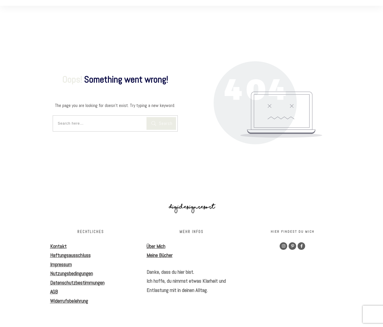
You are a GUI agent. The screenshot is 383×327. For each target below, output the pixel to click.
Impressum (61, 264)
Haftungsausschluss (70, 255)
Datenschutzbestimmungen (77, 282)
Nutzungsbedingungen (71, 273)
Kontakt (58, 246)
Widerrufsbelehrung (69, 301)
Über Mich (155, 246)
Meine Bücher (159, 255)
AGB (54, 291)
